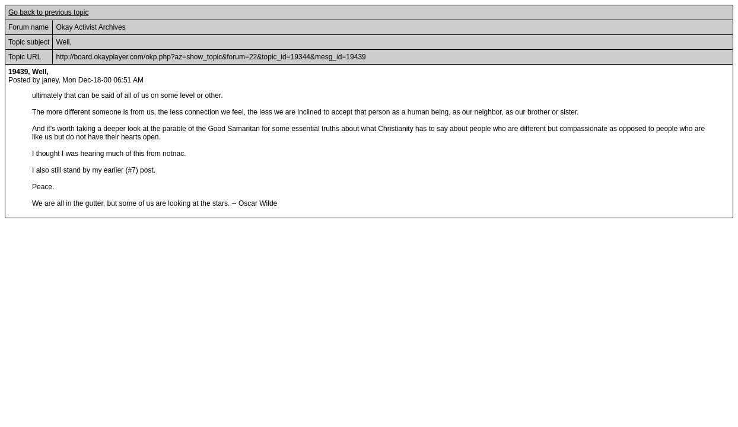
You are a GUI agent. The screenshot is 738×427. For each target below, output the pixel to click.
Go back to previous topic (48, 12)
